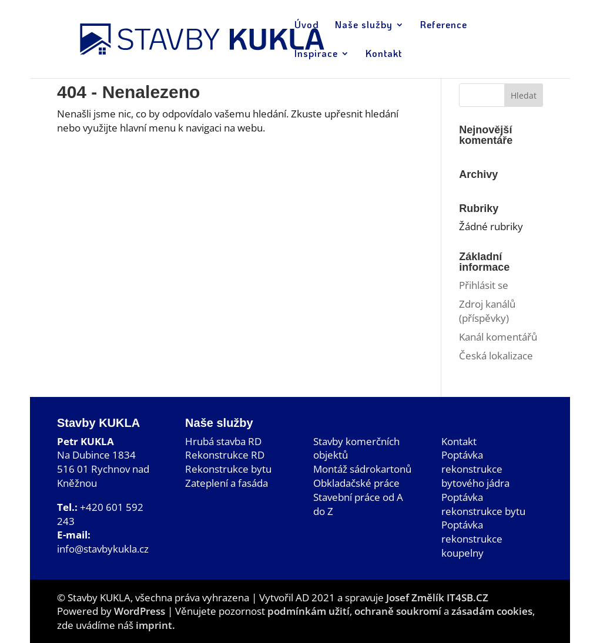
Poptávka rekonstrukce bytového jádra (475, 469)
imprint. (155, 625)
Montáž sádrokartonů (362, 469)
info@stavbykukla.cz (103, 549)
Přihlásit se (483, 285)
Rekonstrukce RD (224, 455)
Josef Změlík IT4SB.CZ (437, 597)
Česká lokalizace (496, 355)
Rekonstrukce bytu (228, 469)
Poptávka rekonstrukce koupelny (471, 539)
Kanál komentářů (498, 337)
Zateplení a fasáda (226, 483)
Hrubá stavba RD (223, 441)
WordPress (139, 611)
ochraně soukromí (397, 611)
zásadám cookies (491, 611)
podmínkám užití (307, 611)
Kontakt (459, 441)
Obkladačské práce (356, 483)
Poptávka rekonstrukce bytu (483, 504)
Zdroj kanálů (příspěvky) (487, 311)
